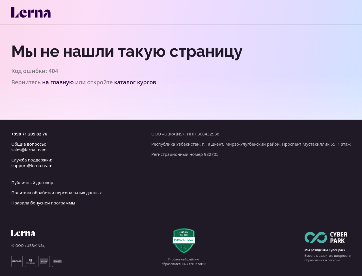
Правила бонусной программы (43, 203)
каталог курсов (135, 82)
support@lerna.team (32, 165)
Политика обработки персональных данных (56, 192)
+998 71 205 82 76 (29, 134)
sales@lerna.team (29, 149)
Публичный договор (32, 182)
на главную (58, 82)
